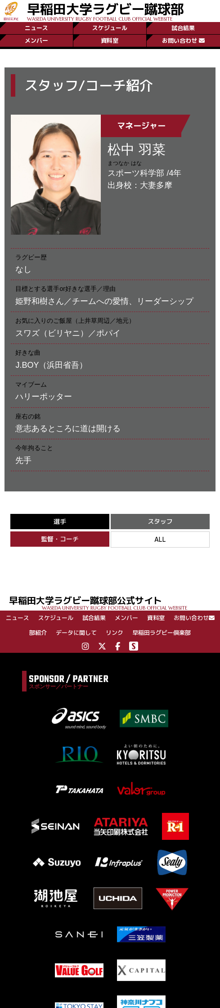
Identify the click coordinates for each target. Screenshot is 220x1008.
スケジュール (109, 28)
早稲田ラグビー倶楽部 (161, 633)
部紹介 (38, 633)
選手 (60, 521)
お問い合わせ (183, 40)
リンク (114, 633)
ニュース (36, 28)
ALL (160, 539)
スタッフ (160, 521)
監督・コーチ (60, 539)
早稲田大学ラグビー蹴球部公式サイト (114, 602)
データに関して (76, 633)
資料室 (109, 40)
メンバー (36, 40)
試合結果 (183, 28)
